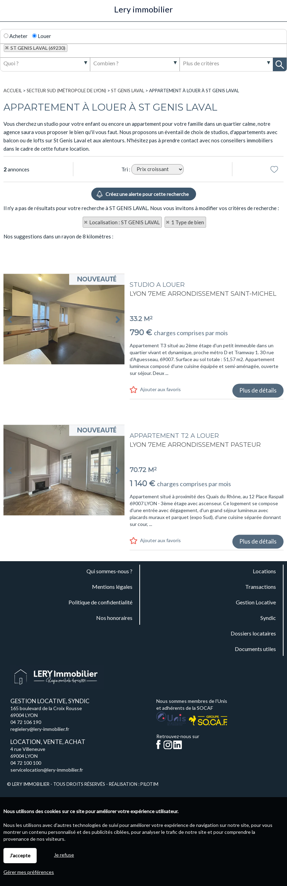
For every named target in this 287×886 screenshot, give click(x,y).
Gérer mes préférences (28, 872)
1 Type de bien (187, 222)
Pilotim (149, 784)
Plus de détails (258, 469)
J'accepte (20, 855)
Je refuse (64, 855)
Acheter (16, 36)
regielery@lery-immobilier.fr (39, 729)
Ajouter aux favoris (160, 468)
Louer (41, 36)
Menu (9, 13)
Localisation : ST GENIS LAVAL (124, 222)
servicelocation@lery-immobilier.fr (46, 770)
